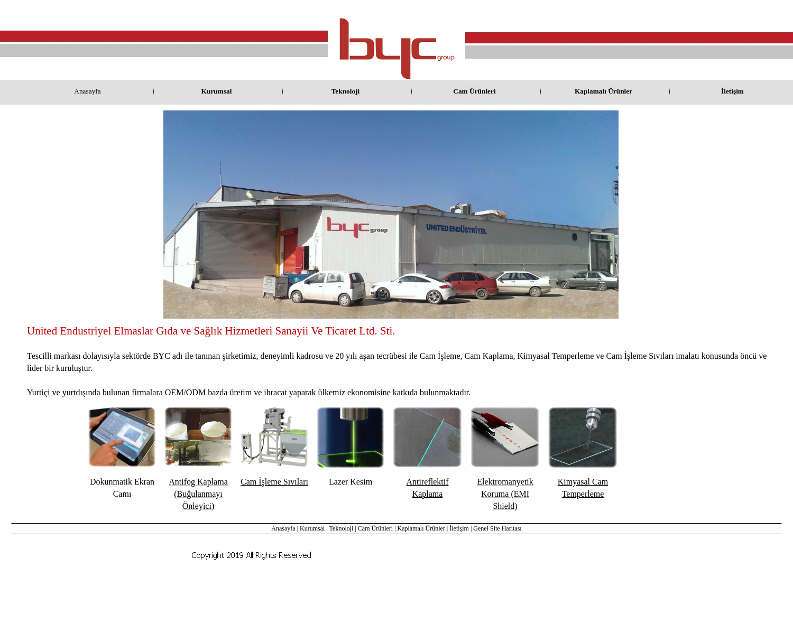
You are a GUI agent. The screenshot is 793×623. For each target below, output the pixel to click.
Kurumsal (312, 528)
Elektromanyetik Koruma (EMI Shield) (505, 493)
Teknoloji (341, 528)
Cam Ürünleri (375, 528)
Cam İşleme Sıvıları (274, 481)
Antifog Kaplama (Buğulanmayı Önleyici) (198, 493)
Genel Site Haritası (497, 528)
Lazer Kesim (350, 481)
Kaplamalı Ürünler (421, 528)
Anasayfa (283, 528)
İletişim (459, 528)
